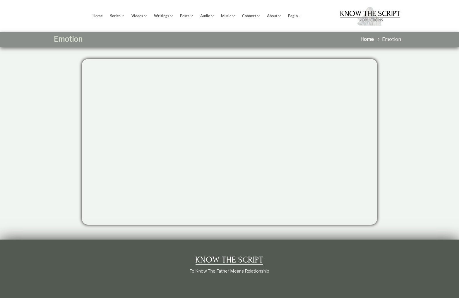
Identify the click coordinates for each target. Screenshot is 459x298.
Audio (205, 15)
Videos (137, 15)
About (272, 15)
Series (115, 15)
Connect (249, 15)
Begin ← (295, 15)
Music (226, 15)
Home (98, 15)
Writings (161, 15)
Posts (184, 15)
